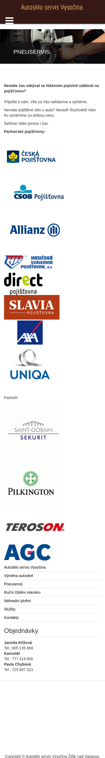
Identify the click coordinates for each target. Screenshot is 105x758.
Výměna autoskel (18, 575)
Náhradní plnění (17, 601)
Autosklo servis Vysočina (25, 567)
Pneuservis (13, 584)
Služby (9, 609)
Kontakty (11, 617)
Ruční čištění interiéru (22, 592)
